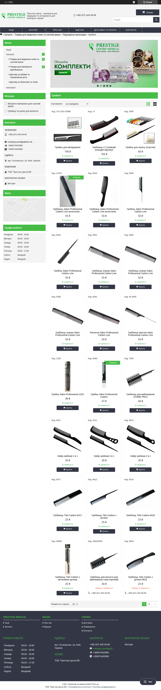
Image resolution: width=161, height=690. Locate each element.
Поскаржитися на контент (80, 687)
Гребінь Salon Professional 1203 (68, 394)
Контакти (131, 30)
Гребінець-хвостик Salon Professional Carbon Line (140, 333)
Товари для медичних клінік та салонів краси (37, 34)
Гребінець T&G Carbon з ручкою (104, 516)
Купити (69, 161)
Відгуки (79, 30)
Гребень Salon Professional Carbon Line (140, 210)
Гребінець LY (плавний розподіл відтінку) (104, 148)
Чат (148, 681)
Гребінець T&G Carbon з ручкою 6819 (140, 578)
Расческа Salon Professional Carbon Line (104, 333)
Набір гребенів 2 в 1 (67, 456)
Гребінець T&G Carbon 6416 (140, 515)
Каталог (33, 30)
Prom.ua (95, 684)
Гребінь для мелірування (67, 147)
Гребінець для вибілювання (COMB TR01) (140, 395)
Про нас (57, 30)
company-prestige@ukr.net (20, 142)
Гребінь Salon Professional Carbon (104, 395)
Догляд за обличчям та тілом (24, 82)
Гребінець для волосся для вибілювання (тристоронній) (104, 578)
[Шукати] (156, 20)
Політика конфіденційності (104, 687)
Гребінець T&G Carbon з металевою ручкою (67, 578)
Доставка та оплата (105, 30)
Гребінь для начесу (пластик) (140, 147)
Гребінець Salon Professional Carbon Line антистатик (67, 210)
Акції (11, 30)
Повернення (89, 627)
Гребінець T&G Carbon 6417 (67, 515)
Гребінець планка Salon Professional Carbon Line (104, 272)
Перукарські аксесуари (74, 34)
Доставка (87, 623)
